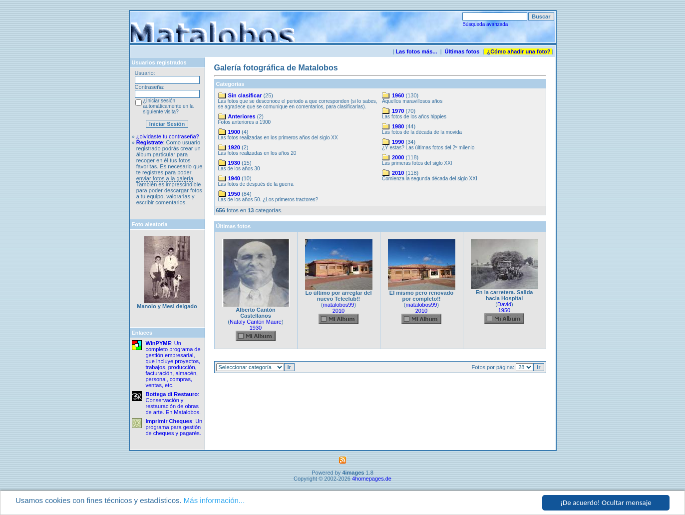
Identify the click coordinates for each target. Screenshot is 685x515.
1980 (398, 126)
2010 (398, 173)
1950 (234, 194)
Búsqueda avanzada (485, 24)
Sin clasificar (245, 95)
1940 (234, 178)
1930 (234, 163)
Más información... (214, 501)
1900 (234, 132)
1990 (398, 142)
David (504, 304)
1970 (398, 111)
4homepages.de (371, 479)
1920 (234, 147)
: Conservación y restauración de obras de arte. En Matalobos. (173, 403)
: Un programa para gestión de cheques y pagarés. (174, 427)
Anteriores (242, 116)
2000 (398, 157)
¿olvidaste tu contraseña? (167, 136)
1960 (398, 95)
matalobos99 (338, 305)
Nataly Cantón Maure (256, 322)
